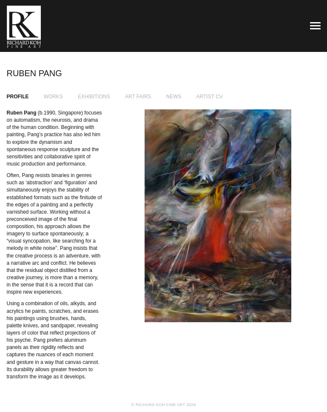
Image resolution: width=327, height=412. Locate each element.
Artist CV (209, 97)
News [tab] (174, 97)
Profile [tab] (18, 97)
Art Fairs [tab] (138, 97)
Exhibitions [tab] (94, 97)
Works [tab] (53, 97)
